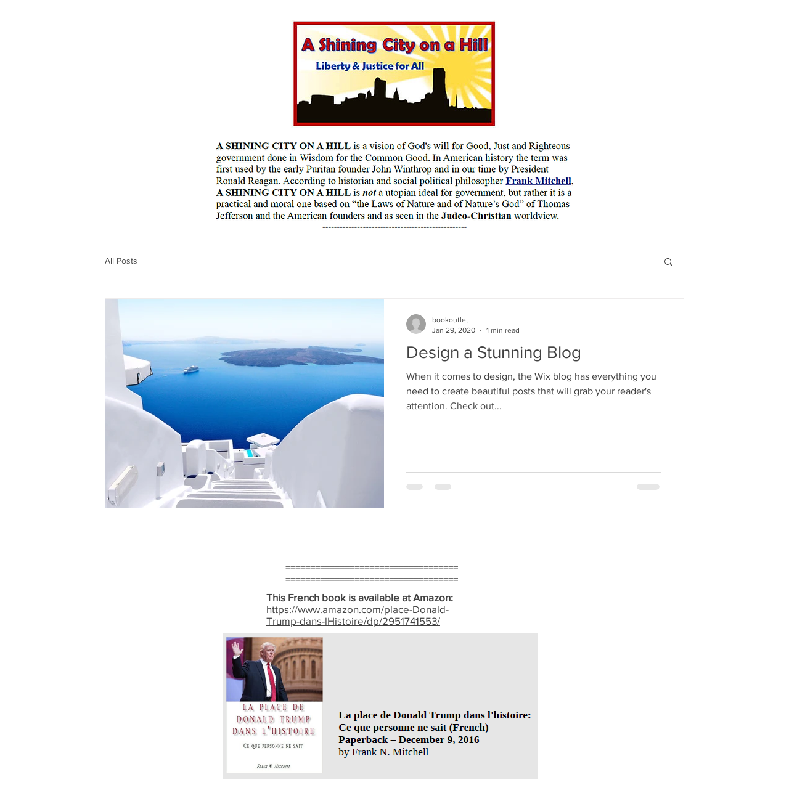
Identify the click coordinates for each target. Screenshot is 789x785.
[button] (668, 262)
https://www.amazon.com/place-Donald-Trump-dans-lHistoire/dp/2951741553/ (357, 615)
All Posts (121, 261)
